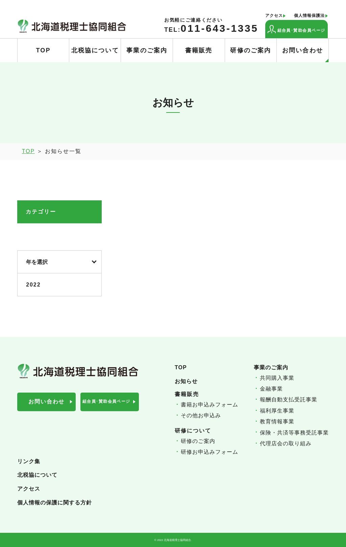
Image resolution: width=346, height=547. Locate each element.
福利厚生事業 (277, 411)
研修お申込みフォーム (209, 452)
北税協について (95, 50)
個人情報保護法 (309, 16)
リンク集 (28, 461)
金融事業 (271, 389)
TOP (43, 50)
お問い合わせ (305, 55)
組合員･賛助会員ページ (296, 29)
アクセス (274, 16)
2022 (33, 285)
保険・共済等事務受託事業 (294, 433)
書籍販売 (199, 50)
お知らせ (186, 381)
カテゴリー (41, 212)
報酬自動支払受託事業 (288, 399)
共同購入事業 (277, 378)
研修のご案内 (250, 50)
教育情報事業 (277, 421)
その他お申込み (201, 415)
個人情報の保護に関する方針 (54, 502)
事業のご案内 (146, 50)
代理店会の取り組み (286, 443)
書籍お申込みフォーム (209, 404)
